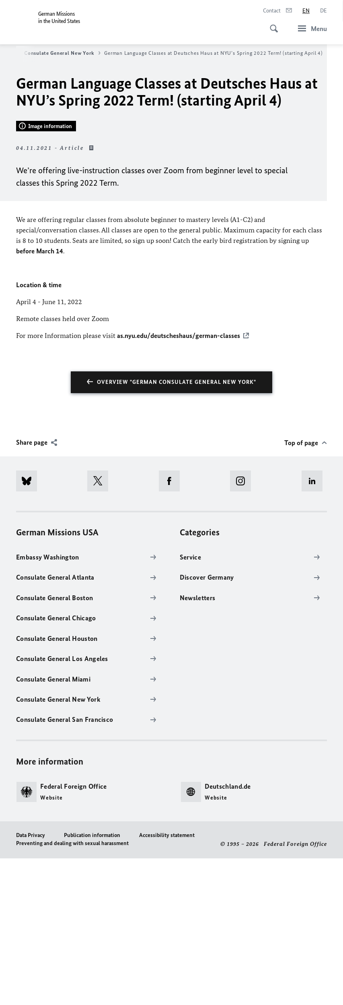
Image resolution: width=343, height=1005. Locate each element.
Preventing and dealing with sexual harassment (72, 989)
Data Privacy (30, 981)
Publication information (92, 981)
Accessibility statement (167, 981)
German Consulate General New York (52, 53)
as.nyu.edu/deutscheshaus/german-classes (178, 482)
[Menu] (310, 28)
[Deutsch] (323, 11)
